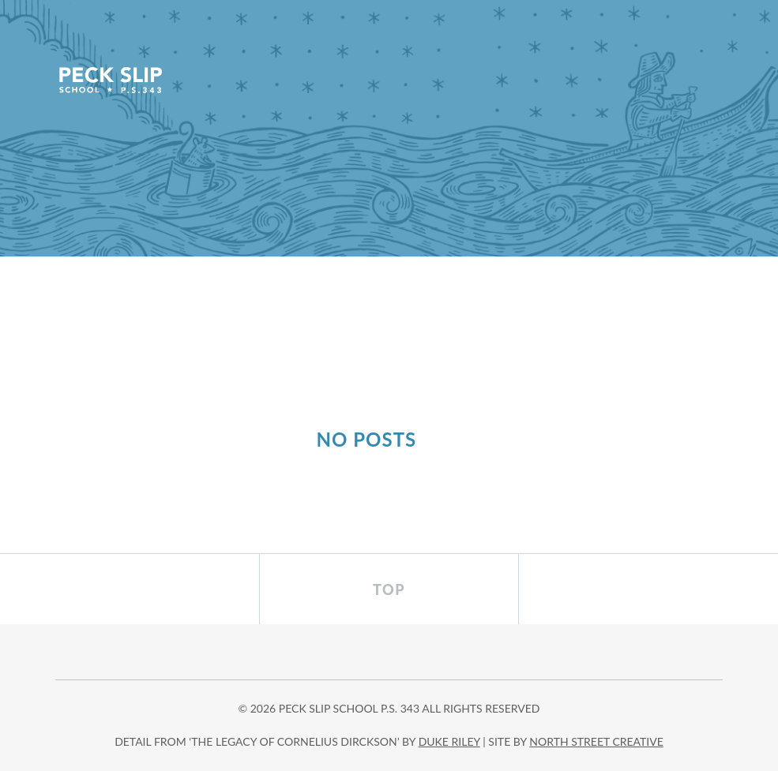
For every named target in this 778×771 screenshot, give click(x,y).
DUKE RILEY (449, 741)
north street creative (596, 741)
